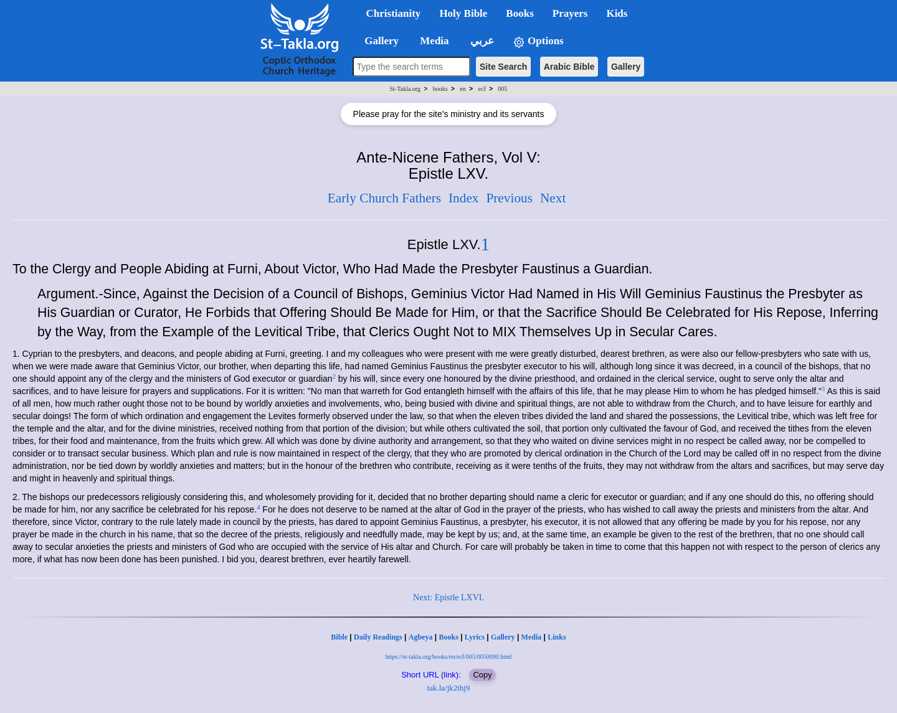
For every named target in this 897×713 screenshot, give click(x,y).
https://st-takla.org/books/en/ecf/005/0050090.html (448, 656)
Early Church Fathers (384, 198)
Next (553, 198)
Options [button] (538, 41)
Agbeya (421, 637)
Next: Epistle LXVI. (448, 597)
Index (463, 198)
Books (448, 637)
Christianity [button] (393, 13)
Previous (509, 198)
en (462, 88)
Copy (482, 674)
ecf (482, 88)
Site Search (503, 67)
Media (531, 637)
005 (502, 88)
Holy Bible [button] (463, 13)
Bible (339, 637)
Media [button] (433, 41)
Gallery (625, 67)
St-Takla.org (405, 88)
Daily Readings (378, 637)
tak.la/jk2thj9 (448, 687)
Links (557, 637)
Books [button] (519, 13)
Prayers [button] (570, 13)
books (440, 88)
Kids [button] (616, 13)
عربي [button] (481, 41)
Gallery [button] (378, 41)
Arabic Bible (569, 67)
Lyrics (475, 637)
